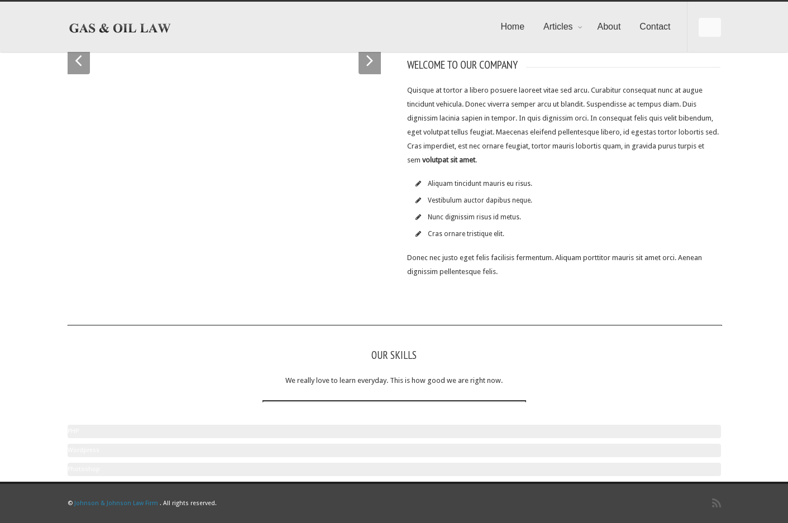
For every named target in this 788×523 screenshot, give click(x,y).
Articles (562, 26)
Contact (654, 26)
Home (512, 26)
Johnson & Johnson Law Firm (116, 503)
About (609, 26)
